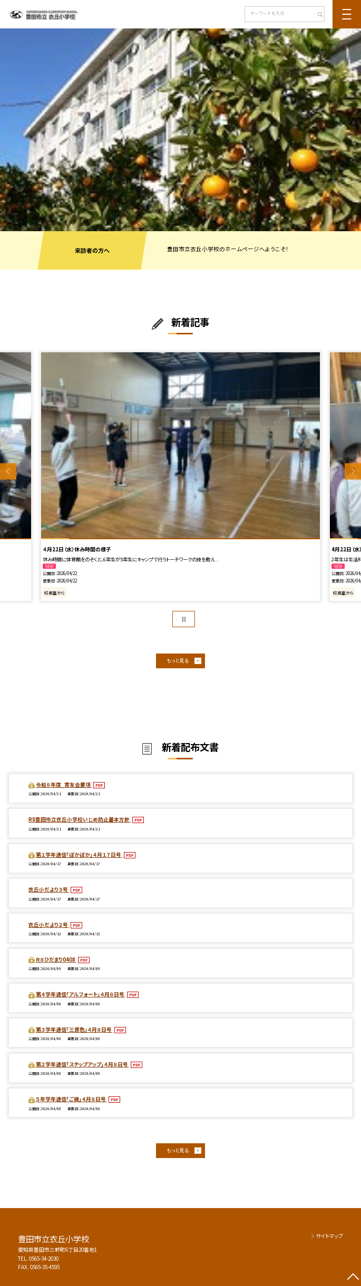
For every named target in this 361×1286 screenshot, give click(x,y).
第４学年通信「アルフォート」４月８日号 (80, 994)
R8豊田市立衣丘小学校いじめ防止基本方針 (79, 819)
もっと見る (177, 660)
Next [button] (353, 471)
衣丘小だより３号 (48, 889)
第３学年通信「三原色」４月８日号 (74, 1029)
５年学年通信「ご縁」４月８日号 (71, 1099)
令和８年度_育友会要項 (64, 784)
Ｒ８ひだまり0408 (56, 959)
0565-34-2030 (43, 1258)
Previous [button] (8, 471)
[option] (180, 129)
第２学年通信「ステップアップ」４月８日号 (82, 1064)
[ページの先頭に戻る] (353, 1278)
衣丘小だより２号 (48, 924)
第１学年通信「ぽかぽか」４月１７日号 (79, 854)
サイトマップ (329, 1236)
